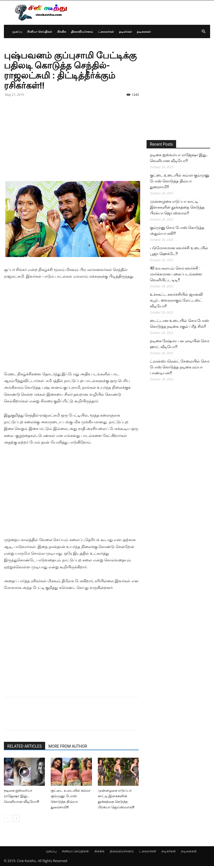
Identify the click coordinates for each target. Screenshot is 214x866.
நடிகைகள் (144, 31)
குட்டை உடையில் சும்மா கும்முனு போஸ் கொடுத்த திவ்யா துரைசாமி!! (179, 181)
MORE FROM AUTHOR (67, 746)
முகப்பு (17, 31)
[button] (203, 31)
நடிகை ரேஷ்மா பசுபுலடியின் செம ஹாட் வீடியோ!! (179, 344)
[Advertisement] (71, 142)
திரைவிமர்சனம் (82, 31)
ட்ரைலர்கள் (106, 31)
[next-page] (16, 818)
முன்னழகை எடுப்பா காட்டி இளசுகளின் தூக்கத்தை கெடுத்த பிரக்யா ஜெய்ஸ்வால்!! (177, 207)
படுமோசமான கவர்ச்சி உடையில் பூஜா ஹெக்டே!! (179, 251)
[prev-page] (7, 818)
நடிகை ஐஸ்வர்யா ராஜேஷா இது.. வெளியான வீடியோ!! (21, 796)
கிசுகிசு (61, 31)
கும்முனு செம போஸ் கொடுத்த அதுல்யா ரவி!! (177, 230)
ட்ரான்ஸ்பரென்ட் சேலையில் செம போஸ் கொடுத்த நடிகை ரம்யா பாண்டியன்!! (179, 367)
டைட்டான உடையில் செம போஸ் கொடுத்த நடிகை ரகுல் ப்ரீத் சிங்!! (179, 323)
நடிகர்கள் (125, 31)
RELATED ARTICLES (24, 746)
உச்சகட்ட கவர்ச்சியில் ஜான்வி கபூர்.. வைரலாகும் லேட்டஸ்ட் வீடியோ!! (176, 300)
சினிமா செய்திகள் (39, 31)
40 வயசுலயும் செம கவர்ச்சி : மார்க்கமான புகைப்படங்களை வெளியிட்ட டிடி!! (176, 274)
